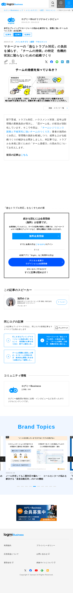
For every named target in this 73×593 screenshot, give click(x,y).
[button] (61, 328)
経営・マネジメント (48, 10)
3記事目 (27, 35)
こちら (24, 155)
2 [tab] (22, 486)
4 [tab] (30, 486)
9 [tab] (50, 486)
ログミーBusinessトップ (13, 10)
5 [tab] (34, 486)
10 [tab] (54, 486)
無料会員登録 (36, 236)
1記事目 (8, 35)
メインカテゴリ (32, 10)
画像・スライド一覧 (56, 108)
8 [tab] (46, 486)
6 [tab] (38, 486)
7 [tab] (42, 486)
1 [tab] (18, 486)
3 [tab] (26, 486)
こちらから (40, 244)
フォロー (61, 302)
